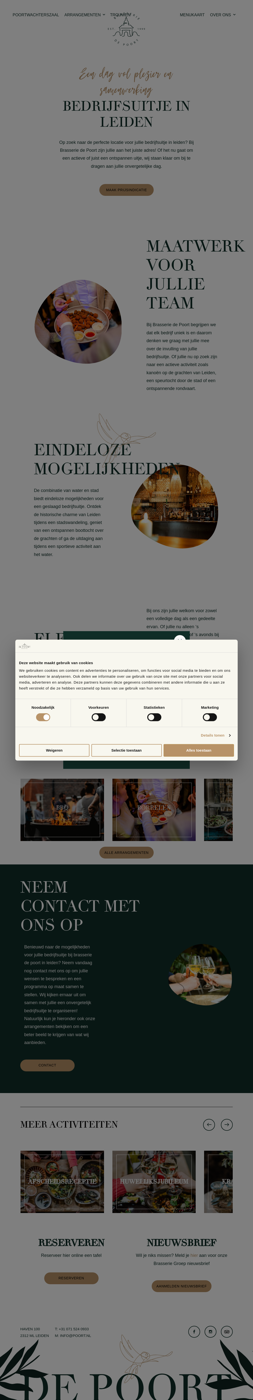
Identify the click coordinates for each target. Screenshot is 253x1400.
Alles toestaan (198, 750)
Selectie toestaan (126, 750)
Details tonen (212, 735)
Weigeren (54, 750)
